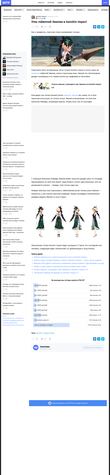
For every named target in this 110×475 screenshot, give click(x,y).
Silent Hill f (19, 10)
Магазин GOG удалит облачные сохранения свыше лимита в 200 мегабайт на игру (69, 263)
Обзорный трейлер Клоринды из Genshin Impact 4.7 (56, 273)
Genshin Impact (41, 16)
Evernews (45, 346)
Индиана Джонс (93, 10)
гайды (59, 2)
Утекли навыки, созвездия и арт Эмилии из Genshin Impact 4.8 (61, 269)
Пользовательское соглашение (13, 318)
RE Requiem (7, 10)
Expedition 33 (59, 10)
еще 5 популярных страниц (10, 77)
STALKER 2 (80, 10)
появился (35, 73)
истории (51, 2)
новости (41, 2)
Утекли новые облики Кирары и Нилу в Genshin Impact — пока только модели (67, 260)
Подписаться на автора (92, 348)
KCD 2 (70, 10)
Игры (52, 333)
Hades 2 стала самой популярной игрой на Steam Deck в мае (60, 266)
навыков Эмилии (71, 95)
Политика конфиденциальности (13, 320)
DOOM (48, 10)
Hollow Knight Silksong (34, 10)
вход (105, 2)
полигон (69, 2)
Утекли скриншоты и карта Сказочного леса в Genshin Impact (60, 257)
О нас (4, 316)
